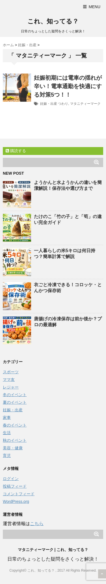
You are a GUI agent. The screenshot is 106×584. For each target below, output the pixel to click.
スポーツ (11, 372)
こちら (37, 523)
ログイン (11, 478)
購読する (16, 150)
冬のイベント (15, 394)
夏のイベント (15, 402)
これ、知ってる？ (53, 21)
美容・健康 (13, 448)
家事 (7, 417)
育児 (7, 455)
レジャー (11, 387)
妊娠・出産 (48, 104)
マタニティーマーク (85, 104)
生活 (7, 432)
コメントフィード (18, 494)
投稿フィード (15, 486)
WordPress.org (16, 501)
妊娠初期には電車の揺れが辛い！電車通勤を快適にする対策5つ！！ (68, 86)
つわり (63, 104)
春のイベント (15, 425)
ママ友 (9, 379)
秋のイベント (15, 440)
